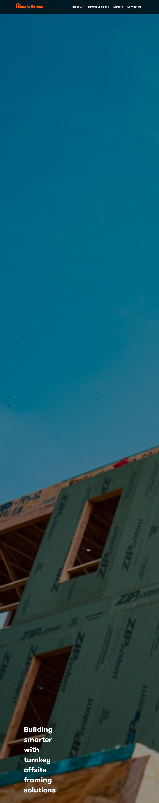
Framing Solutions (98, 6)
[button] (7, 401)
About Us (77, 6)
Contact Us (134, 6)
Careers (118, 6)
